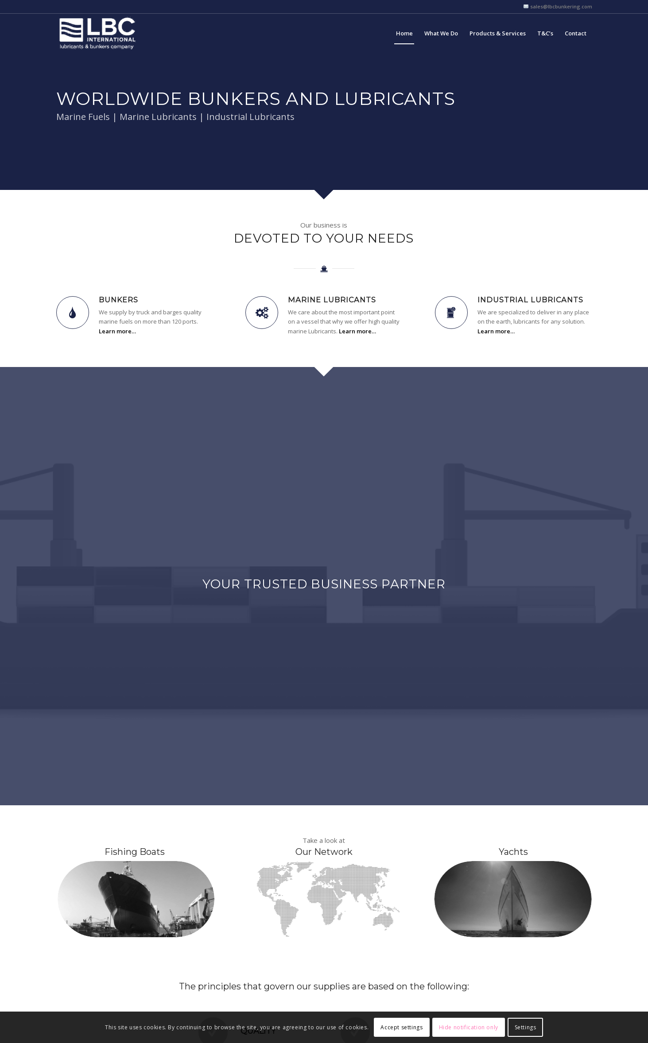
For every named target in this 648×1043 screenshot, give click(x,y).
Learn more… (117, 331)
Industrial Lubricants (530, 299)
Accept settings (401, 1027)
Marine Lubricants (332, 299)
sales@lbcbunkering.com (560, 6)
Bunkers (118, 299)
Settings (525, 1027)
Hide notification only (468, 1027)
